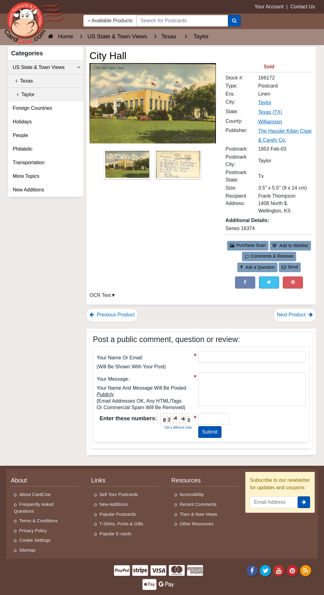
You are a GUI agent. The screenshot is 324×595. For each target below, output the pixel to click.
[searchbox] (182, 21)
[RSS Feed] (305, 570)
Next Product (295, 314)
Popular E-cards (115, 533)
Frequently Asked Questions (34, 508)
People (20, 135)
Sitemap (27, 550)
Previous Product (112, 314)
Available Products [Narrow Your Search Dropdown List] (110, 20)
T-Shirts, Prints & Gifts (121, 523)
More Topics (26, 176)
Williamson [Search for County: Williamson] (270, 121)
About (19, 480)
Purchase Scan (248, 245)
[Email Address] (274, 502)
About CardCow (35, 494)
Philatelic (23, 149)
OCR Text (100, 295)
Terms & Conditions (38, 520)
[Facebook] (252, 570)
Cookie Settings (34, 540)
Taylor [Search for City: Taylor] (264, 102)
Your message (112, 379)
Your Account (269, 6)
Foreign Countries (32, 108)
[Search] (234, 21)
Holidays (22, 121)
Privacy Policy (33, 530)
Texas (23, 80)
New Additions (28, 189)
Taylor (24, 94)
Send (290, 266)
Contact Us (302, 6)
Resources (186, 480)
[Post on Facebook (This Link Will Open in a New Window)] (245, 282)
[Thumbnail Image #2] (178, 166)
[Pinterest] (292, 570)
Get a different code (178, 427)
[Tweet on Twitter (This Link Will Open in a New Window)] (269, 282)
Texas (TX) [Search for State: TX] (270, 112)
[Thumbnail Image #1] (128, 166)
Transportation (29, 162)
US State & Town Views (46, 67)
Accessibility (192, 494)
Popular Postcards (117, 514)
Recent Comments (198, 504)
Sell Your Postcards (118, 494)
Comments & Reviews (269, 256)
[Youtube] (279, 570)
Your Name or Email (119, 357)
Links (98, 480)
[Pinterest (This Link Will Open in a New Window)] (293, 282)
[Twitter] (265, 570)
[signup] (304, 502)
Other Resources (196, 523)
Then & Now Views (198, 514)
